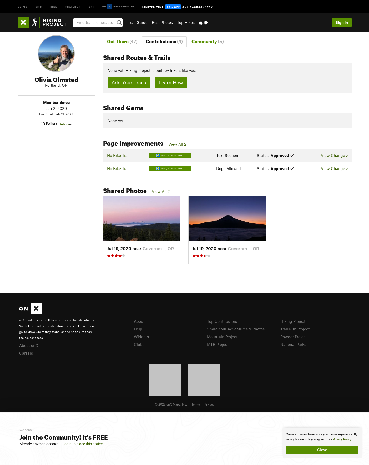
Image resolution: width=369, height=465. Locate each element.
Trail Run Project (295, 328)
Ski (91, 6)
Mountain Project (222, 336)
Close (322, 449)
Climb (23, 6)
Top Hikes (186, 22)
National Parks (293, 344)
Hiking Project (292, 321)
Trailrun (73, 6)
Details (65, 124)
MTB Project (218, 344)
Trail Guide (138, 22)
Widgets (141, 336)
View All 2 (177, 144)
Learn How (171, 82)
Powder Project (293, 336)
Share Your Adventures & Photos (236, 328)
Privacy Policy (342, 439)
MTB (39, 6)
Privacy (209, 404)
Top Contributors (222, 321)
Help (138, 328)
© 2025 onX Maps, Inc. (171, 404)
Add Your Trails (129, 82)
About (139, 321)
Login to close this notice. (83, 444)
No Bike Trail (118, 155)
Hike (53, 6)
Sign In (341, 22)
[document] (322, 443)
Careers (26, 353)
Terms (195, 404)
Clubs (139, 344)
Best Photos (162, 22)
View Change (334, 155)
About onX (28, 345)
